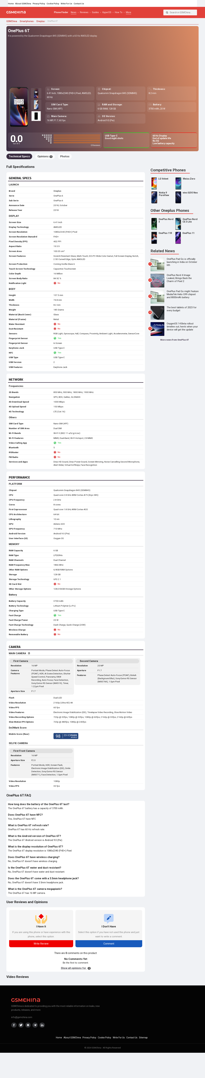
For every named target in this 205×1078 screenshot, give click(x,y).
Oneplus (57, 191)
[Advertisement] (102, 61)
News (73, 12)
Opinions (45, 156)
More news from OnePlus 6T (174, 340)
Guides (95, 12)
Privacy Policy (39, 3)
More (128, 12)
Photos (64, 156)
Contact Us (79, 3)
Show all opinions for (76, 968)
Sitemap (143, 1037)
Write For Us (66, 3)
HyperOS (106, 12)
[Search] (167, 12)
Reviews (84, 12)
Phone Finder (61, 12)
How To (118, 12)
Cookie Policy (53, 3)
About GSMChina (23, 3)
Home (11, 3)
